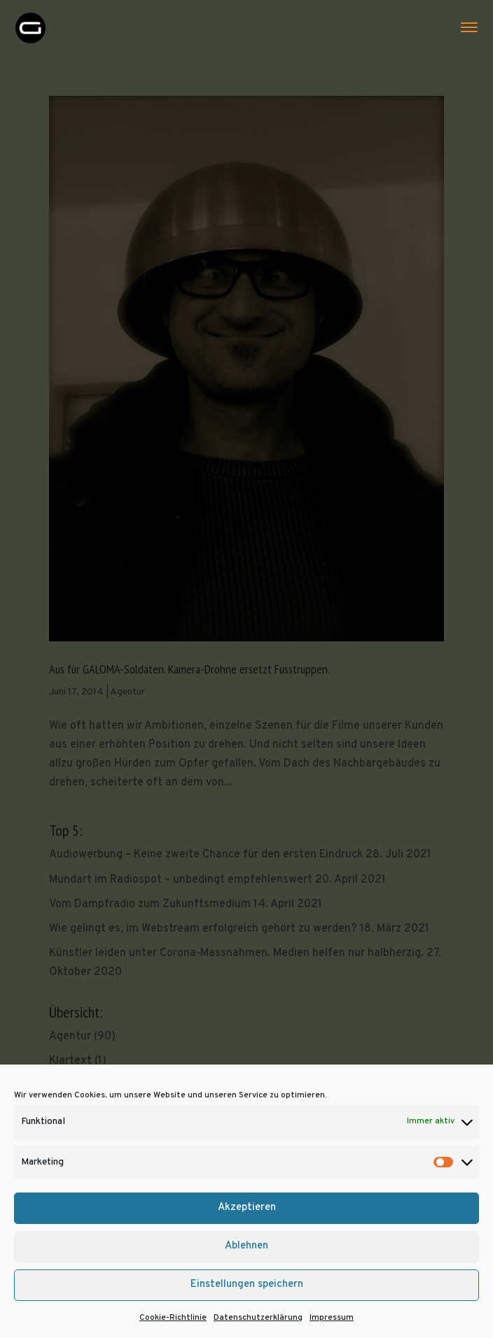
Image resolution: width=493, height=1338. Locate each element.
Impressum (332, 1317)
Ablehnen (246, 1246)
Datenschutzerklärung (258, 1317)
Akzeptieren (247, 1207)
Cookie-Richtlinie (173, 1317)
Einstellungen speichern (246, 1284)
